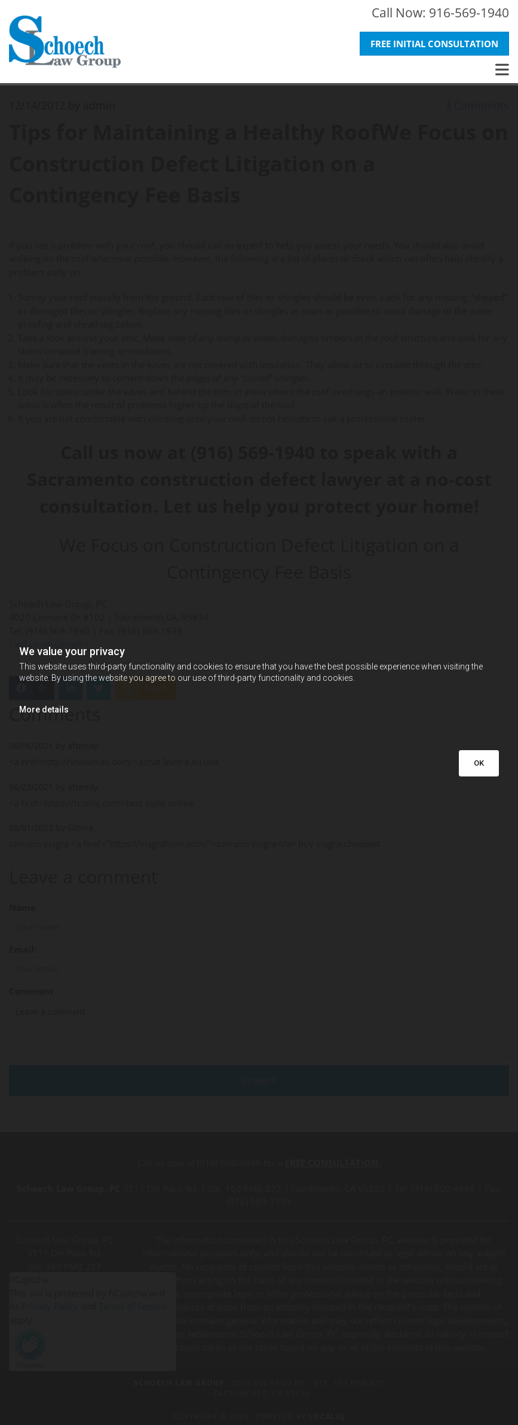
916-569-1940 (469, 12)
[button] (434, 44)
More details (44, 709)
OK (479, 763)
